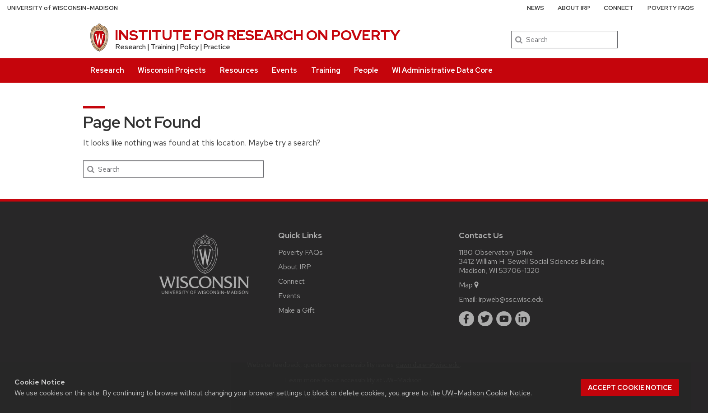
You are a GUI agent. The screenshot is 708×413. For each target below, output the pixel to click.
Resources (239, 70)
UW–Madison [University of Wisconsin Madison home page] (62, 8)
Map (469, 285)
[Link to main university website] (204, 295)
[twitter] (485, 319)
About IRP (574, 8)
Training (325, 70)
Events (284, 70)
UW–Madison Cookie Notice (486, 393)
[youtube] (504, 319)
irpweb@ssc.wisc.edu (511, 299)
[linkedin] (523, 319)
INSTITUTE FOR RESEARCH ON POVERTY (257, 35)
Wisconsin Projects (172, 70)
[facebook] (466, 319)
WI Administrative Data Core (442, 70)
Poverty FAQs (670, 8)
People (366, 70)
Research (107, 70)
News (535, 8)
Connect (618, 8)
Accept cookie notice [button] (630, 387)
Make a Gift (296, 310)
